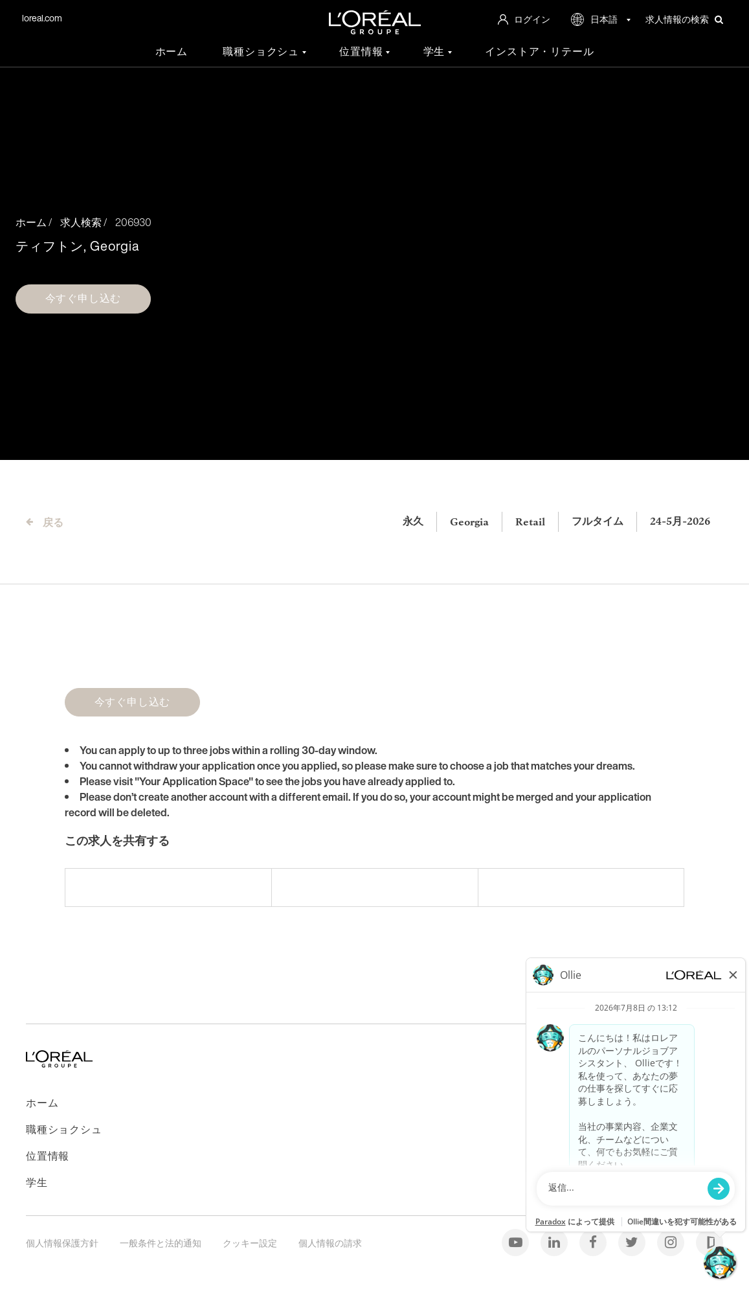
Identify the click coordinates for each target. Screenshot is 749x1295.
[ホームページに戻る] (59, 1063)
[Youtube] (516, 1241)
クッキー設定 (251, 1243)
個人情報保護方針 (63, 1243)
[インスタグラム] (671, 1241)
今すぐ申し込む (83, 298)
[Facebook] (594, 1241)
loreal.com (42, 18)
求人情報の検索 (684, 19)
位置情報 (362, 51)
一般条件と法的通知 (161, 1243)
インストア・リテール (539, 51)
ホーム (171, 51)
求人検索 (81, 222)
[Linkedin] (555, 1241)
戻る (53, 522)
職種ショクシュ (262, 51)
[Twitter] (632, 1241)
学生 (435, 51)
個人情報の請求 (330, 1243)
